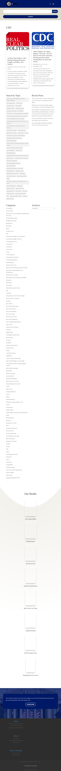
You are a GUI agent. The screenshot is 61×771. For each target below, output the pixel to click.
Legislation (9, 356)
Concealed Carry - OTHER (12, 130)
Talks (8, 196)
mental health (10, 376)
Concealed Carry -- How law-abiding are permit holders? (17, 113)
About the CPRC (18, 105)
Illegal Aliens (9, 332)
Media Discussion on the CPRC (12, 173)
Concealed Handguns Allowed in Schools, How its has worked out (17, 122)
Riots (7, 425)
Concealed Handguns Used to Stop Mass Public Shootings (16, 126)
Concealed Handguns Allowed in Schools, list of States (17, 116)
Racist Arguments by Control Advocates (16, 412)
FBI (7, 290)
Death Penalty (20, 133)
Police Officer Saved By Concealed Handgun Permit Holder (16, 182)
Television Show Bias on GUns (16, 196)
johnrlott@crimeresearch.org (16, 740)
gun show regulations (12, 319)
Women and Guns (10, 198)
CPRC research (19, 103)
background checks (11, 220)
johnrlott (11, 67)
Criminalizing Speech (11, 260)
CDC (24, 67)
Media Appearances (10, 171)
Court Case (9, 249)
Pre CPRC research (10, 105)
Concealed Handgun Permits (14, 239)
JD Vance (8, 340)
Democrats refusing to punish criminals (16, 267)
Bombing (8, 226)
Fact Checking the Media (11, 140)
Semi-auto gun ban (11, 433)
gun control (9, 303)
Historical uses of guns (12, 327)
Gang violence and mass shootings (15, 296)
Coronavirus (9, 244)
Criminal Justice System (12, 257)
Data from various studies (12, 133)
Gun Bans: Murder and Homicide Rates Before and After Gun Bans (17, 144)
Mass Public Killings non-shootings (15, 361)
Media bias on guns (19, 171)
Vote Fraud (9, 475)
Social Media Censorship (12, 436)
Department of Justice (12, 275)
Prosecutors (9, 407)
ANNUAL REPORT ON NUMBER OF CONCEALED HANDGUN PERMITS (16, 99)
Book (7, 228)
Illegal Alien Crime (10, 158)
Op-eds (8, 178)
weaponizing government (13, 478)
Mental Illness (22, 173)
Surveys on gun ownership (20, 193)
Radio (7, 415)
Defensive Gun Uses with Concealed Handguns (16, 135)
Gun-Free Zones (19, 150)
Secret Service (10, 431)
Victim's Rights (10, 472)
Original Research (11, 391)
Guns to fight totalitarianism (13, 322)
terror (7, 459)
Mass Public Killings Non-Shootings (13, 163)
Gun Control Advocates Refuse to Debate (14, 147)
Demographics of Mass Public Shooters (14, 138)
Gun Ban (8, 301)
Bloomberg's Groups (20, 108)
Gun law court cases (11, 316)
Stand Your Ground (10, 193)
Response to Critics (11, 423)
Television (8, 457)
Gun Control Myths (11, 311)
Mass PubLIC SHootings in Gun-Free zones (15, 168)
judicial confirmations (12, 345)
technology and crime (12, 454)
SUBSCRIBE (30, 704)
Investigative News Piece (12, 335)
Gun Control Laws (11, 309)
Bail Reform (9, 223)
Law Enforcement (11, 353)
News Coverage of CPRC (21, 176)
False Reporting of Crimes (13, 288)
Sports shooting (10, 438)
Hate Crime (9, 324)
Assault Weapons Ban (11, 103)
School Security (18, 191)
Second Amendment (11, 428)
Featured (8, 293)
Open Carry (9, 389)
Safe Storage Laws (10, 191)
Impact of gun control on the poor (21, 158)
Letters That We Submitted (13, 358)
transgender (9, 464)
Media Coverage (10, 373)
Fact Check (9, 285)
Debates (26, 133)
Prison (8, 404)
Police (7, 397)
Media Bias (9, 371)
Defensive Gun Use (11, 265)
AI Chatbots (9, 208)
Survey (8, 446)
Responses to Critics (20, 188)
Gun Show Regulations (11, 153)
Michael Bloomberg (11, 378)
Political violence (10, 399)
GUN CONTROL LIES (10, 150)
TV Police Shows (10, 467)
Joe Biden (8, 342)
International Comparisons (12, 160)
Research (8, 420)
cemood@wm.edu (16, 755)
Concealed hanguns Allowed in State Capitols (15, 118)
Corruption (36, 66)
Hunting (8, 329)
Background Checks (10, 108)
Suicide (8, 444)
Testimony (25, 196)
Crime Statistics (10, 254)
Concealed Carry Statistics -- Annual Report (15, 111)
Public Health (9, 410)
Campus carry (10, 231)
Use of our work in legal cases (14, 470)
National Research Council (13, 384)
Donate (30, 16)
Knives (8, 350)
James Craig (9, 337)
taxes (7, 451)
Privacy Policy (34, 765)
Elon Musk (9, 282)
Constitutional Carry (22, 130)
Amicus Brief (9, 211)
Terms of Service (27, 765)
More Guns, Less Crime (11, 176)
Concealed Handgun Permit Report (15, 236)
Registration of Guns (11, 188)
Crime (7, 252)
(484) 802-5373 (16, 742)
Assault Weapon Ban (11, 218)
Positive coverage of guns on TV (14, 402)
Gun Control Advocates (12, 306)
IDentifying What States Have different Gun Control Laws (17, 155)
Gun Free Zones (10, 314)
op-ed (9, 69)
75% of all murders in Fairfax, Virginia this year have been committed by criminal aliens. (43, 100)
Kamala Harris (10, 348)
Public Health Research (11, 186)
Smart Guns (25, 191)
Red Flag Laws (19, 186)
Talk (7, 449)
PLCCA (8, 394)
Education (8, 280)
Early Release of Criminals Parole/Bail (16, 277)
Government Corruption (12, 298)
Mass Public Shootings (11, 165)
